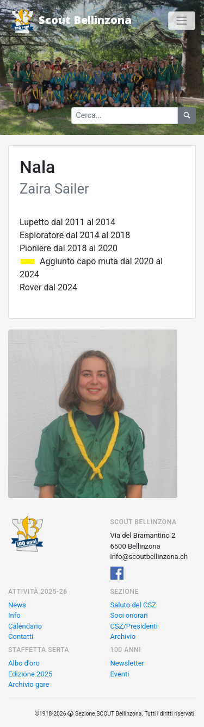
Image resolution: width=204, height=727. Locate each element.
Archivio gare (29, 684)
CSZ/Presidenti (134, 626)
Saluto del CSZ (133, 605)
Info (14, 615)
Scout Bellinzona (70, 21)
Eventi (119, 674)
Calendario (25, 626)
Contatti (20, 636)
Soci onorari (129, 615)
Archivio (123, 636)
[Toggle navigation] (181, 20)
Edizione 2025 (30, 674)
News (17, 605)
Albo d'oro (24, 663)
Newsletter (127, 663)
